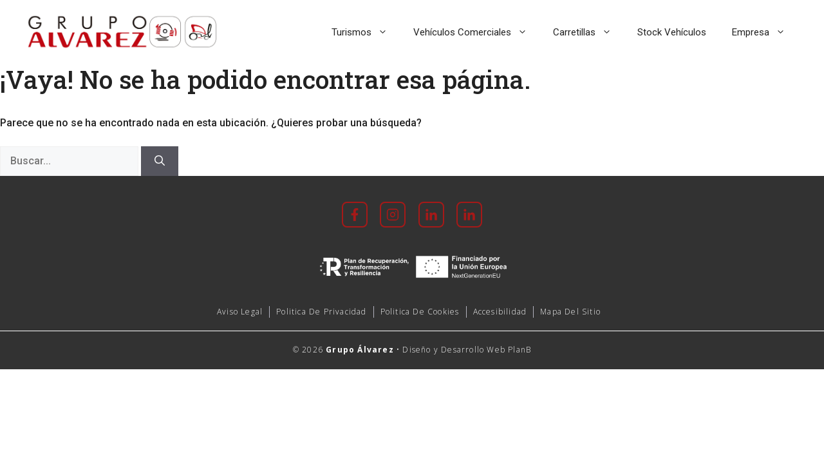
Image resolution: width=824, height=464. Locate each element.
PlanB (519, 349)
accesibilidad (500, 311)
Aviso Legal (240, 311)
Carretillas (588, 32)
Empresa (765, 32)
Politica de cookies (420, 311)
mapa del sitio (570, 311)
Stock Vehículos (671, 32)
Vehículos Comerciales (476, 32)
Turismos (366, 32)
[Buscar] (159, 161)
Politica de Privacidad (321, 311)
